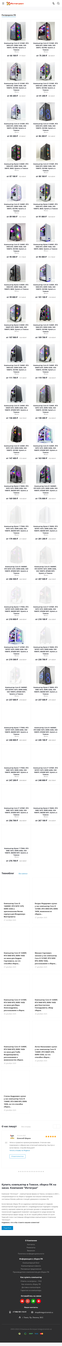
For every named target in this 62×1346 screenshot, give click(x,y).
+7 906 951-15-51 (19, 1312)
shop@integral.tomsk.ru (44, 1312)
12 (38, 1171)
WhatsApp (33, 1301)
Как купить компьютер (31, 1277)
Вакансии (31, 1250)
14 (41, 1171)
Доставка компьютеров (31, 1287)
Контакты (31, 1244)
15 (43, 1171)
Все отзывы (26, 1126)
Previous (55, 1126)
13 (39, 1171)
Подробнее (7, 1228)
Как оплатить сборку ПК (31, 1284)
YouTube (22, 1301)
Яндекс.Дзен (38, 1301)
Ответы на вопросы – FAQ (31, 1281)
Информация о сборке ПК (31, 1259)
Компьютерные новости (31, 1266)
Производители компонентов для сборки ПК (31, 1272)
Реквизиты (31, 1247)
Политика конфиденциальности (31, 1254)
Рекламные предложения (31, 1269)
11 (36, 1171)
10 (34, 1171)
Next (58, 1126)
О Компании (31, 1240)
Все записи (23, 873)
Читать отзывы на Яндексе (19, 1150)
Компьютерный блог (31, 1263)
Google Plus (28, 1301)
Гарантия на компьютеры (31, 1290)
